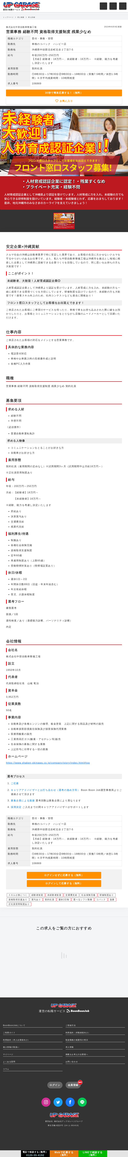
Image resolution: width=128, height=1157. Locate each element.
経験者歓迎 (37, 895)
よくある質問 (9, 1062)
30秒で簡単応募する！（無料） (64, 92)
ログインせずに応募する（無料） (64, 875)
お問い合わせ (72, 1062)
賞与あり (36, 899)
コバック (101, 899)
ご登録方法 (71, 1025)
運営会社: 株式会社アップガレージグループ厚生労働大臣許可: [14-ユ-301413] (64, 1120)
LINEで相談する (93, 1153)
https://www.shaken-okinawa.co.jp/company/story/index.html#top (48, 763)
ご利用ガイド (9, 1033)
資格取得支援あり (17, 899)
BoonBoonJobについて (14, 1025)
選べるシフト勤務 (82, 899)
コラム (6, 1069)
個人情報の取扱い (11, 1047)
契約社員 (49, 899)
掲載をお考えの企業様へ (77, 1054)
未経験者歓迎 (54, 895)
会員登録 (74, 1084)
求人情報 (70, 1047)
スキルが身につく (17, 895)
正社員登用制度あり (19, 904)
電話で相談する (35, 1154)
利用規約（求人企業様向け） (16, 1040)
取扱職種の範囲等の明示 (77, 1040)
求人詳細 (31, 17)
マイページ (8, 1054)
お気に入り (66, 101)
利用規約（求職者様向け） (78, 1033)
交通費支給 (71, 895)
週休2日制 (63, 899)
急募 (112, 899)
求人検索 (20, 17)
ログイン (55, 1085)
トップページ (8, 17)
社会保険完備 (88, 895)
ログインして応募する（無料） (64, 883)
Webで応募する (63, 1153)
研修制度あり (107, 895)
